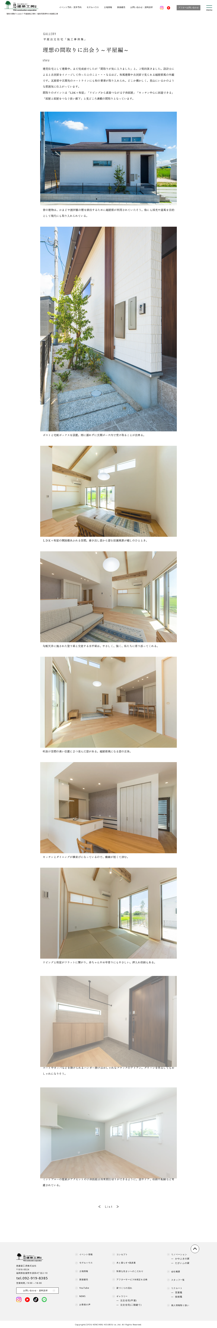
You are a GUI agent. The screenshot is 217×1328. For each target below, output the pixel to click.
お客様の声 (82, 1304)
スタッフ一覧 (175, 1280)
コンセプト (119, 1254)
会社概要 (172, 1271)
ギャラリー (119, 1296)
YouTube (81, 1288)
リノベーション (176, 1254)
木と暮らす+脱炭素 (123, 1263)
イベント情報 (83, 1254)
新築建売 (121, 7)
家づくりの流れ (121, 1288)
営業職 (178, 1292)
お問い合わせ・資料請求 (141, 7)
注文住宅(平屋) (128, 1300)
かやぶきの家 (182, 1258)
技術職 (178, 1296)
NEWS (80, 1296)
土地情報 (108, 7)
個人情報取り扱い (177, 1305)
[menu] (209, 8)
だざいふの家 (182, 1263)
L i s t (108, 1206)
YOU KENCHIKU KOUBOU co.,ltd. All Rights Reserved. (115, 1324)
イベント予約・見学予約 (70, 7)
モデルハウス (93, 7)
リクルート (173, 1288)
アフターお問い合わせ (188, 7)
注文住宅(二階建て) (131, 1305)
